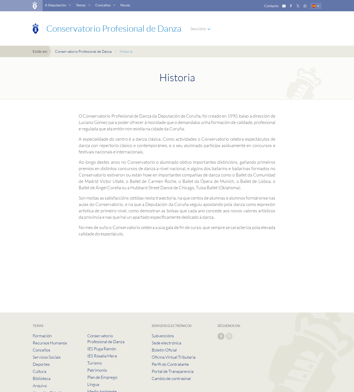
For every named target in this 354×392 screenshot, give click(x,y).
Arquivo (40, 385)
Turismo (94, 362)
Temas (81, 5)
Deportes (41, 364)
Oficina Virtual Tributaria (173, 357)
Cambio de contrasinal (171, 378)
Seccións (198, 28)
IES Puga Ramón (101, 348)
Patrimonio (97, 370)
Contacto (271, 6)
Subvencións (163, 335)
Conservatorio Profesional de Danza (83, 51)
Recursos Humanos (50, 342)
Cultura (39, 371)
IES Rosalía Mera (102, 355)
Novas (125, 5)
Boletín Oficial (164, 349)
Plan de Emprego (102, 377)
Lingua (93, 384)
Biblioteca (41, 378)
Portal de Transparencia (172, 371)
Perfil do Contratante (170, 364)
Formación (42, 335)
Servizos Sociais (46, 357)
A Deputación (55, 5)
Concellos (103, 5)
